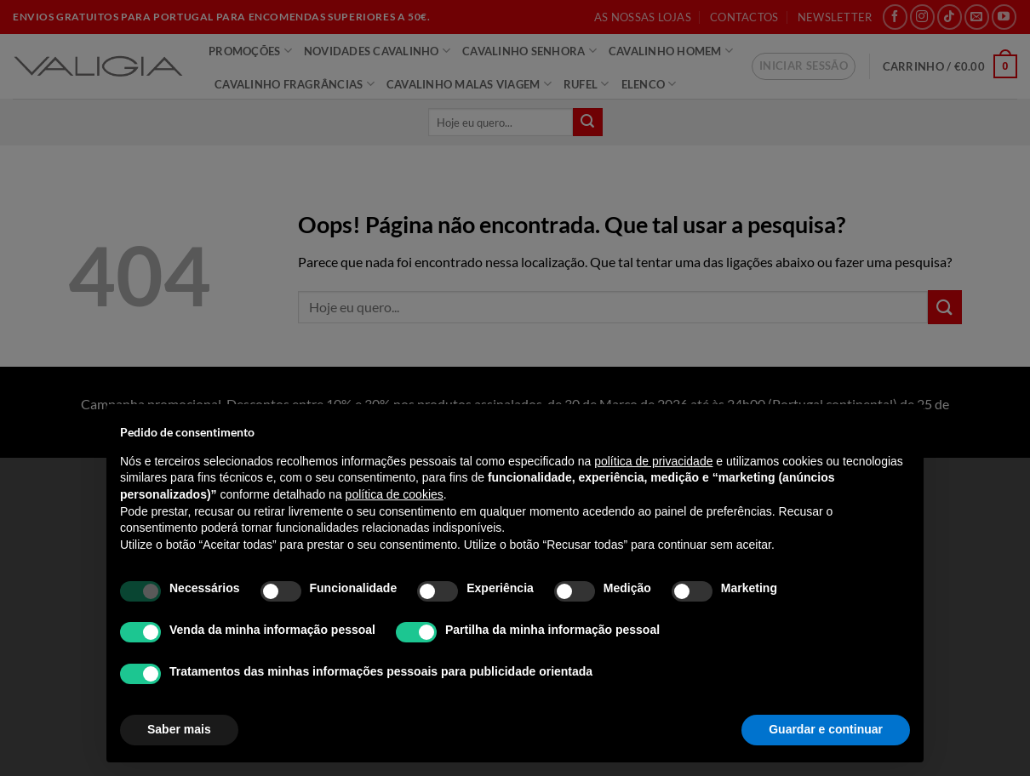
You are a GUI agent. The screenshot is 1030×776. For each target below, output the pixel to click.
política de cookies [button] (394, 494)
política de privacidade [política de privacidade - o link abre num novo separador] (653, 461)
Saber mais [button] (179, 729)
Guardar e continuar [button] (826, 729)
